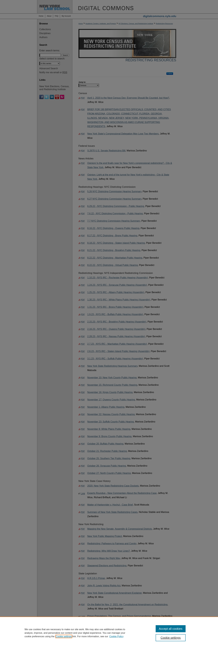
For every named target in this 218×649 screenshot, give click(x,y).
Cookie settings (64, 636)
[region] (109, 633)
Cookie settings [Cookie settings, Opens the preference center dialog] (171, 637)
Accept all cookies (170, 628)
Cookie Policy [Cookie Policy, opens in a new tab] (116, 636)
